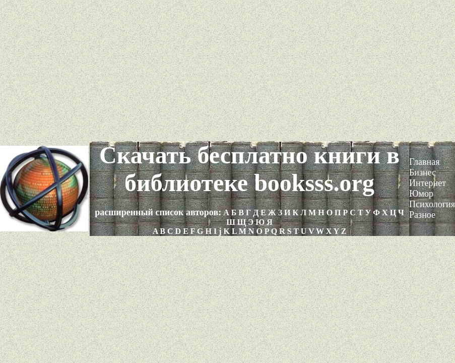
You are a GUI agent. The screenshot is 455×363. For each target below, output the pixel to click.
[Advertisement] (227, 70)
